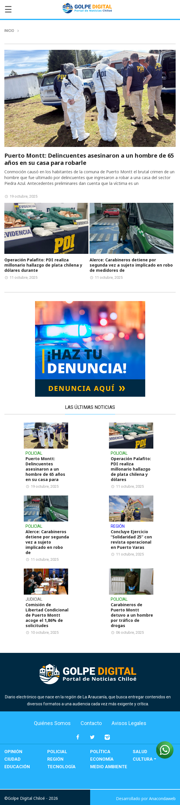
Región (55, 759)
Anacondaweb (162, 798)
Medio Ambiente (108, 766)
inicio (9, 31)
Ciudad (12, 759)
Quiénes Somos (52, 723)
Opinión (13, 751)
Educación (17, 766)
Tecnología (61, 766)
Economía (102, 759)
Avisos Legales (129, 723)
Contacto (91, 723)
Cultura (143, 759)
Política (100, 751)
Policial (57, 751)
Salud (140, 751)
